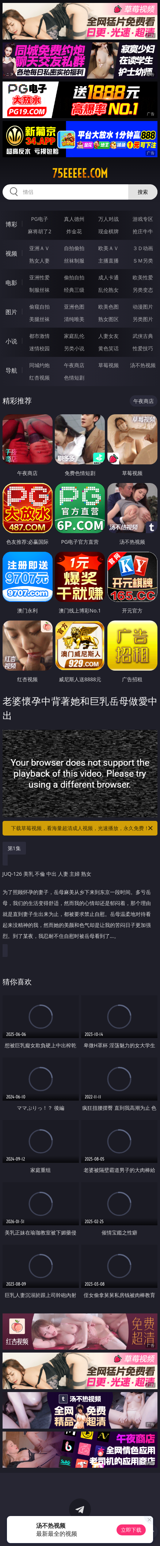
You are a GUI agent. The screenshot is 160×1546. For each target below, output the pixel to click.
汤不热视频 (143, 365)
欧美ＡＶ (108, 248)
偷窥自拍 (39, 306)
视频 (11, 253)
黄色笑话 (108, 348)
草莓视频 (108, 365)
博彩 (11, 224)
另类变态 (143, 289)
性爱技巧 (143, 348)
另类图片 (143, 319)
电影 (11, 283)
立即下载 (131, 1529)
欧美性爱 (143, 277)
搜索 (143, 191)
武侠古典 (143, 335)
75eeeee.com (80, 173)
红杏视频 (39, 377)
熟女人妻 (39, 260)
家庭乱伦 (74, 335)
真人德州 (74, 218)
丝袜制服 (74, 260)
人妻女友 (108, 335)
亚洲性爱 (39, 277)
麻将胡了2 (39, 231)
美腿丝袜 (39, 319)
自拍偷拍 (74, 248)
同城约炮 (39, 365)
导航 (11, 370)
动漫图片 (143, 306)
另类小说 (74, 348)
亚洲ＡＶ (39, 248)
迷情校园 (39, 348)
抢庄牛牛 (143, 231)
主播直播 (108, 260)
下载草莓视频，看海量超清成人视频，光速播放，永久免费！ (82, 828)
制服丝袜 (39, 289)
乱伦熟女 (108, 289)
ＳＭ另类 (143, 260)
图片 (11, 312)
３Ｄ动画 (143, 248)
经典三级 (74, 289)
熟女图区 (108, 319)
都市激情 (39, 335)
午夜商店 (74, 365)
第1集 (14, 848)
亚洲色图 (74, 306)
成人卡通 (108, 277)
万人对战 (108, 218)
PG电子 (39, 218)
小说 (11, 341)
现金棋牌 (108, 231)
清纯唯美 (74, 319)
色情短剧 (74, 377)
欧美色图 (108, 306)
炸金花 (74, 231)
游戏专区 (143, 218)
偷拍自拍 (74, 277)
